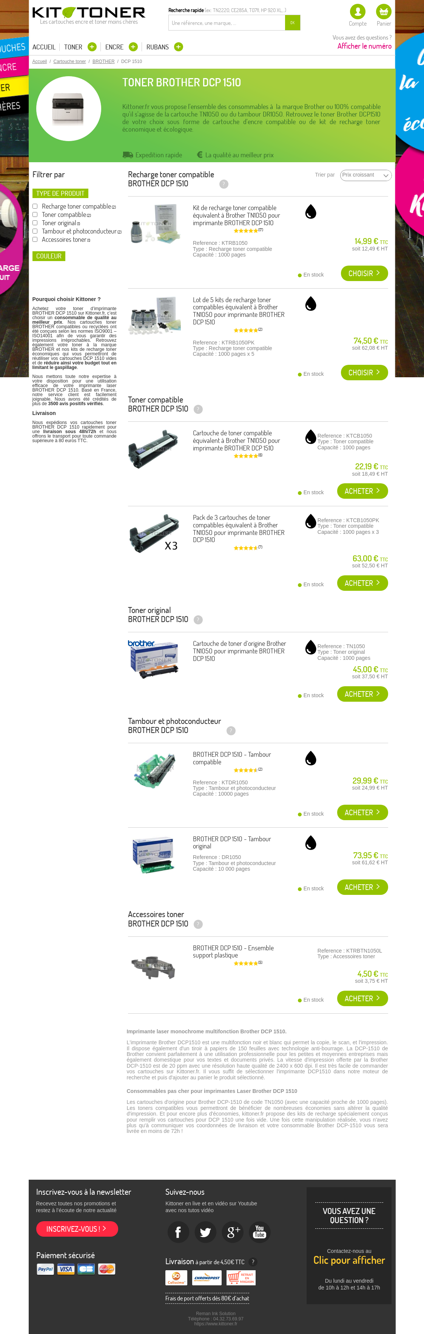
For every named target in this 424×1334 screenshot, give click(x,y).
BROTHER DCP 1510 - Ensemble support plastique (233, 952)
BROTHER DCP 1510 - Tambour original (232, 843)
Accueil (44, 47)
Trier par (325, 175)
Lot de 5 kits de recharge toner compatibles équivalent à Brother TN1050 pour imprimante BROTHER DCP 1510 (239, 310)
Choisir (360, 273)
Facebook (178, 1232)
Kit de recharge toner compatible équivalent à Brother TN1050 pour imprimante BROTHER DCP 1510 (236, 215)
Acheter (359, 491)
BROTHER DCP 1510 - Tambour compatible (232, 758)
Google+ (233, 1232)
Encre (115, 47)
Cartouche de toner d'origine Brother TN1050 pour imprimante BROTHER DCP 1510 (239, 651)
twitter (205, 1232)
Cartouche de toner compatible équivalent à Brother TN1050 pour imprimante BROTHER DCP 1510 (236, 440)
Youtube (260, 1232)
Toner (74, 47)
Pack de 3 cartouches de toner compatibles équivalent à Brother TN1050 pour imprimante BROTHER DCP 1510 (239, 528)
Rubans (158, 47)
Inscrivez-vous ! (73, 1229)
